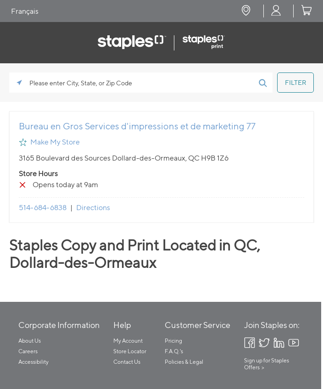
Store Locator (129, 351)
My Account (128, 340)
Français (25, 11)
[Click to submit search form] (262, 82)
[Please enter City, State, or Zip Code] (141, 82)
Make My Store (55, 142)
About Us (29, 340)
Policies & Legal (184, 361)
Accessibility (33, 361)
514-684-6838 (43, 207)
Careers (28, 351)
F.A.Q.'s (174, 351)
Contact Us (126, 361)
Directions (93, 207)
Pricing (173, 340)
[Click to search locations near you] (19, 82)
